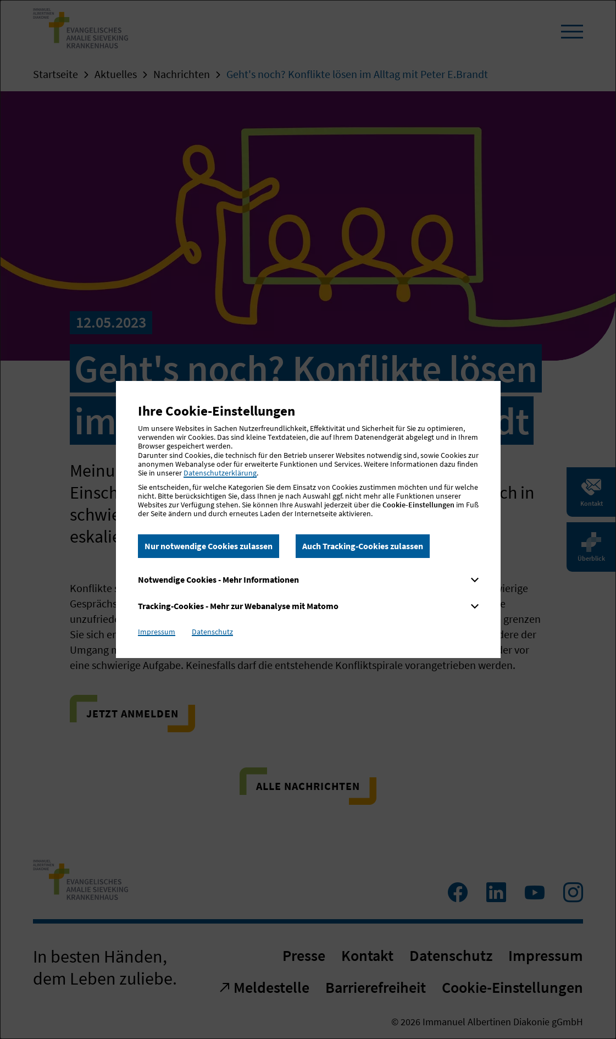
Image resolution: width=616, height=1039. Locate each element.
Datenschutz (212, 631)
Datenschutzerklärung (220, 473)
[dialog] (308, 519)
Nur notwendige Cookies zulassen (209, 545)
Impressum (156, 631)
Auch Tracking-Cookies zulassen (362, 545)
